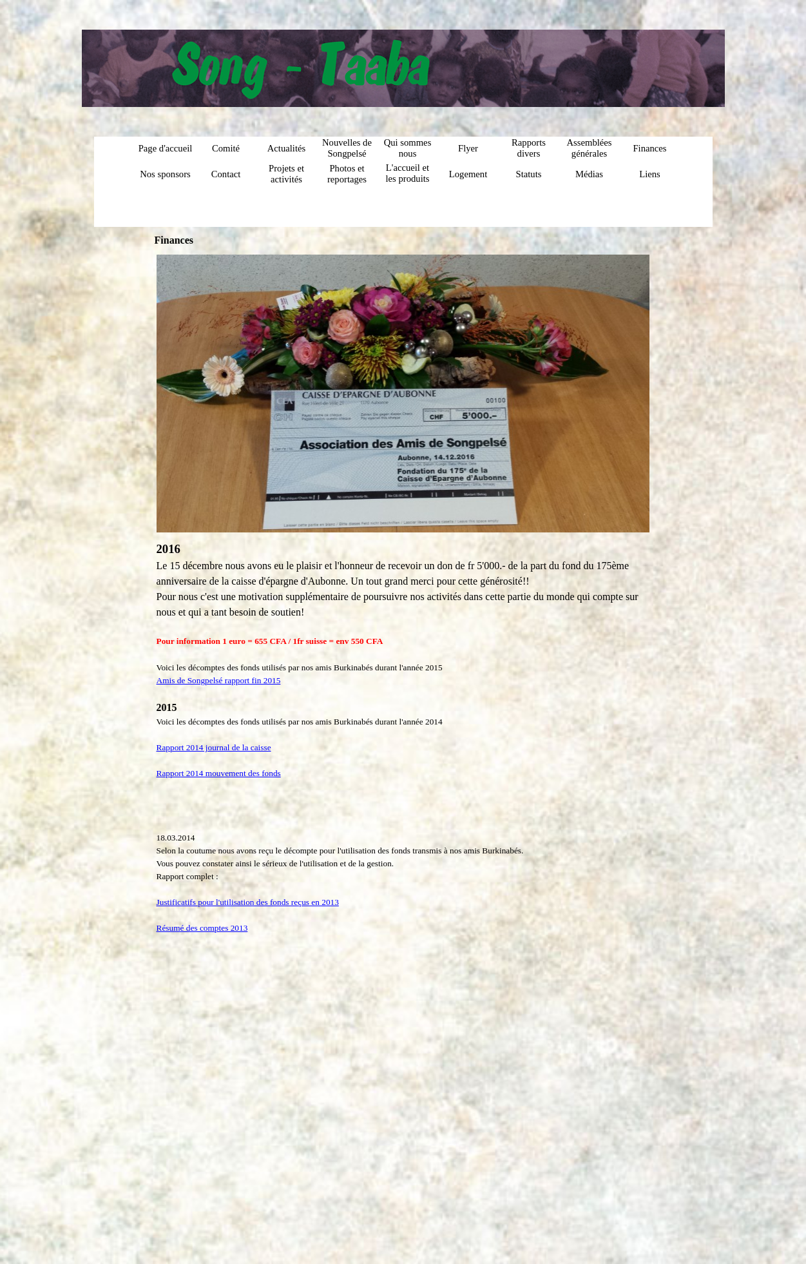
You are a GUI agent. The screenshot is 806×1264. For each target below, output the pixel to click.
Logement (468, 174)
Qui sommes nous (408, 148)
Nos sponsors (165, 174)
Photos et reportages (347, 173)
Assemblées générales (588, 148)
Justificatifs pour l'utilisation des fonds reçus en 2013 (248, 902)
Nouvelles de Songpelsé (347, 148)
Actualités (286, 148)
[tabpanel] (403, 737)
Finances (649, 148)
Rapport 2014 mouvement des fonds (219, 773)
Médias (589, 174)
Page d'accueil (166, 148)
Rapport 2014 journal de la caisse (214, 747)
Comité (226, 148)
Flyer (468, 148)
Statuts (529, 174)
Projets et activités (286, 173)
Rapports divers (529, 148)
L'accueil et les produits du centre (408, 178)
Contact (226, 174)
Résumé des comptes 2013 (202, 928)
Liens (649, 174)
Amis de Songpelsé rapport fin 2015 (219, 680)
